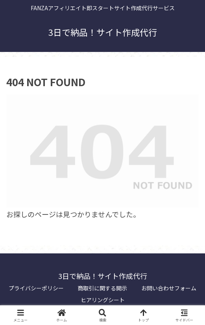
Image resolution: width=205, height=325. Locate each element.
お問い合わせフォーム (168, 288)
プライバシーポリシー (36, 288)
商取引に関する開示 (102, 288)
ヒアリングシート (103, 300)
